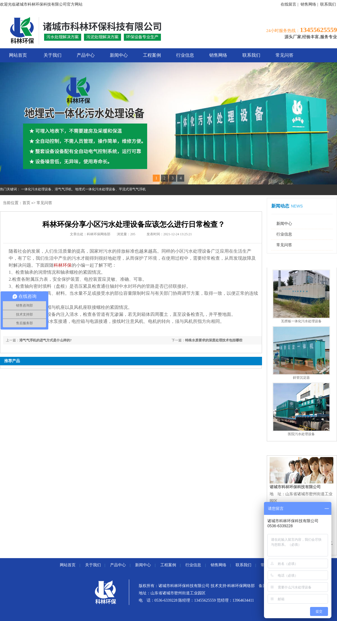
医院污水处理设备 (301, 434)
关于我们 (53, 55)
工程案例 (152, 55)
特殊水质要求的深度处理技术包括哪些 (213, 340)
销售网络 (308, 4)
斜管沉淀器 (301, 378)
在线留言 (288, 4)
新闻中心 (119, 55)
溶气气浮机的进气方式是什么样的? (45, 340)
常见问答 (284, 55)
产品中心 (86, 55)
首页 (26, 203)
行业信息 (185, 55)
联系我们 (328, 4)
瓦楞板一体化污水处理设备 (301, 321)
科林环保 (63, 265)
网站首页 (18, 55)
